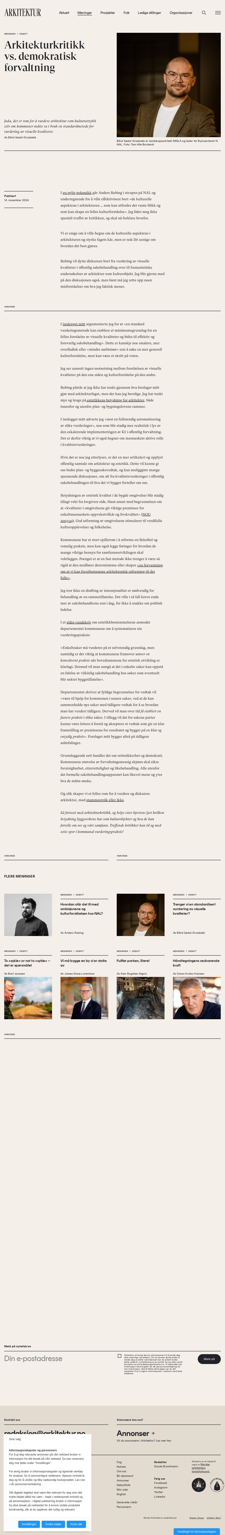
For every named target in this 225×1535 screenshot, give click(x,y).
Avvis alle (76, 1524)
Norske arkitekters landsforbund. (201, 1468)
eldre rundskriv (79, 786)
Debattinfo (124, 1485)
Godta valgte (53, 1524)
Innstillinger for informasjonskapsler (197, 1531)
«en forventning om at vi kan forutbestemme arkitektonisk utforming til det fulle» (111, 734)
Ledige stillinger (149, 14)
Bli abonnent (125, 1476)
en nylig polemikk (77, 227)
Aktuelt (64, 14)
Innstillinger (29, 1524)
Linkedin (159, 1496)
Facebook (160, 1483)
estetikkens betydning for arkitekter (115, 563)
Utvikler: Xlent (214, 1518)
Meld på (209, 1359)
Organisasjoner (181, 14)
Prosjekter (108, 14)
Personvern (124, 1507)
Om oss (121, 1471)
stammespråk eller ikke (105, 963)
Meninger (85, 14)
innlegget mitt (74, 487)
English (121, 1494)
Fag (119, 1462)
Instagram (160, 1487)
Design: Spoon (196, 1518)
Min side (122, 1489)
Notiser (121, 1466)
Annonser (136, 1433)
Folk (127, 14)
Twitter (158, 1492)
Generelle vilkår (127, 1502)
